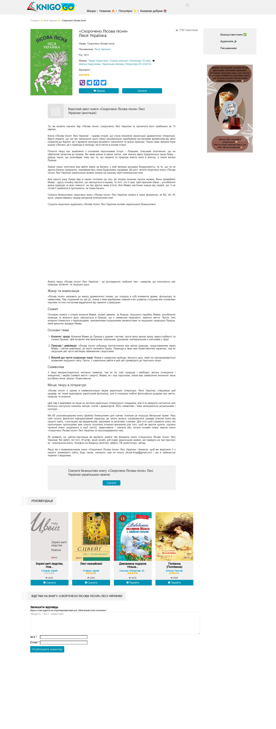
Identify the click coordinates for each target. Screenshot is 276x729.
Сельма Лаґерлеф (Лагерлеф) (137, 580)
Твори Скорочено (98, 60)
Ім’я (33, 651)
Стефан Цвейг (49, 580)
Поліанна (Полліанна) (174, 575)
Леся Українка (102, 49)
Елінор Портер (174, 580)
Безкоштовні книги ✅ (234, 34)
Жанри (92, 10)
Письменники (229, 48)
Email (34, 656)
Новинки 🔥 (108, 10)
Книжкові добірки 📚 (155, 10)
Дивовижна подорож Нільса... (132, 575)
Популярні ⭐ (129, 10)
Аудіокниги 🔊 (229, 41)
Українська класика (113, 63)
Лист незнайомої (91, 573)
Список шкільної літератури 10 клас (130, 60)
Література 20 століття (138, 63)
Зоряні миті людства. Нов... (49, 575)
